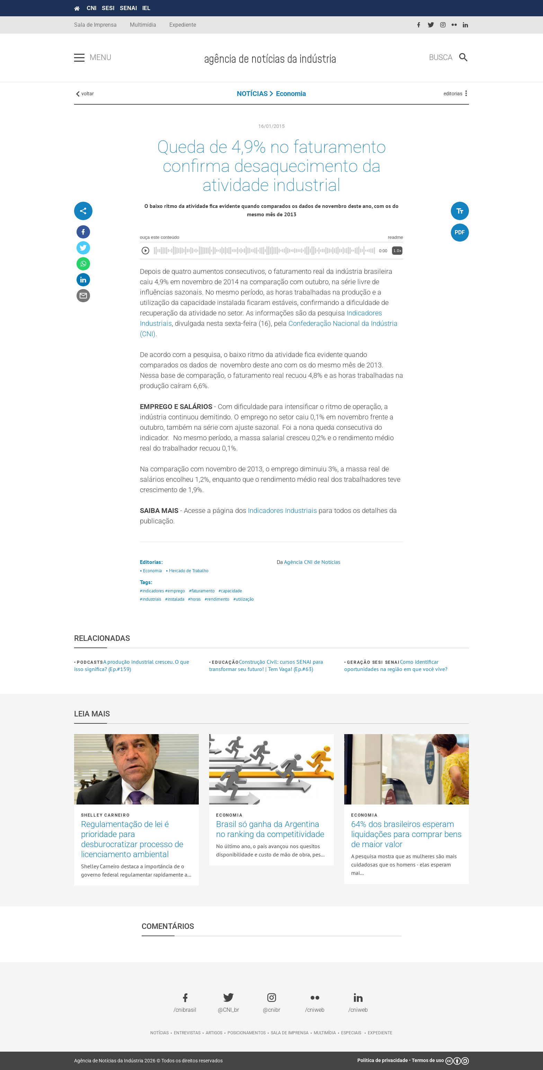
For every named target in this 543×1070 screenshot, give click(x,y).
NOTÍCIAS (252, 93)
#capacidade (230, 591)
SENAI (128, 8)
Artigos (214, 1032)
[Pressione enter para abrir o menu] (79, 58)
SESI (108, 8)
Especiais (351, 1032)
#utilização (243, 599)
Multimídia (143, 24)
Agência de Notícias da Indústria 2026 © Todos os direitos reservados (148, 1060)
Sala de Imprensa (95, 24)
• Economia (151, 571)
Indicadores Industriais (283, 510)
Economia (291, 93)
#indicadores (152, 591)
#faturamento (202, 591)
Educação (225, 662)
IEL (146, 8)
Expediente (182, 24)
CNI (91, 8)
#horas (194, 599)
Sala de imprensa (290, 1032)
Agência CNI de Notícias (312, 561)
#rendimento (217, 599)
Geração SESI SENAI (373, 662)
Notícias (159, 1032)
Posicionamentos (247, 1032)
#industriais (150, 599)
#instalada (174, 599)
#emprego (175, 591)
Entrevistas (187, 1032)
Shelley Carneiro (105, 815)
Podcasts (90, 662)
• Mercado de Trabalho (187, 571)
